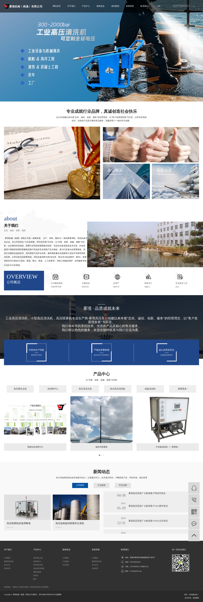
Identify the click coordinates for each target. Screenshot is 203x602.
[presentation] (4, 51)
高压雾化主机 (20, 396)
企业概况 (7, 558)
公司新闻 (65, 558)
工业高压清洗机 (23, 587)
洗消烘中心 (52, 396)
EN (159, 6)
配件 (34, 579)
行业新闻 (65, 561)
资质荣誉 (130, 6)
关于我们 (71, 6)
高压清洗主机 (85, 396)
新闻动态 (100, 6)
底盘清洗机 (150, 396)
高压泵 (35, 575)
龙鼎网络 (196, 598)
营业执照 (7, 568)
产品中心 (86, 6)
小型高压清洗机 (35, 587)
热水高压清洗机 (117, 396)
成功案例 (115, 6)
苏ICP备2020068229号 (47, 594)
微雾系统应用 (8, 561)
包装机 (15, 587)
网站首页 (57, 6)
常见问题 (65, 565)
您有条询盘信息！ (191, 594)
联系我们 (144, 6)
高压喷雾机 (45, 587)
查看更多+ (183, 396)
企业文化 (7, 565)
